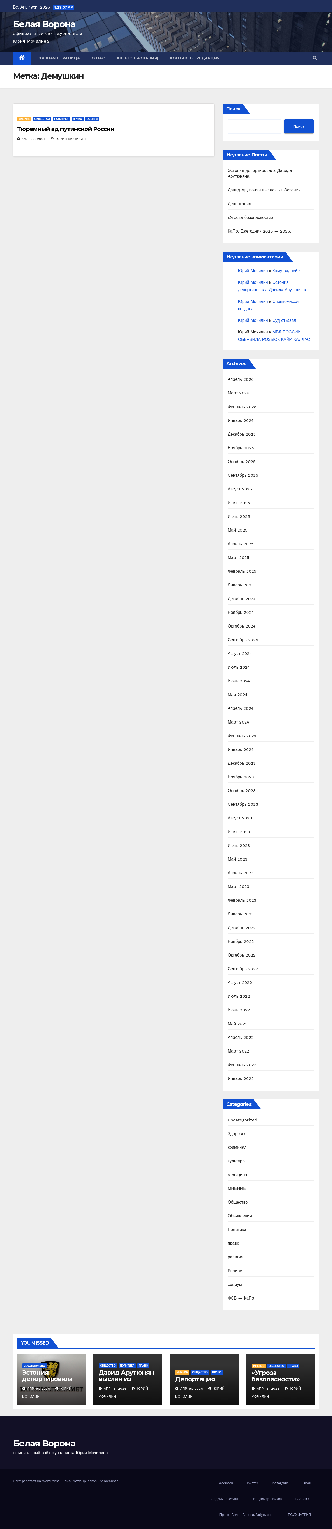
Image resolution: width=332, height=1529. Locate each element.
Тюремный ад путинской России (65, 128)
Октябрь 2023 (242, 790)
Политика (61, 118)
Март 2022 (238, 1051)
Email (306, 1483)
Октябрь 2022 (242, 955)
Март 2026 (239, 393)
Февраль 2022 (242, 1064)
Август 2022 (240, 982)
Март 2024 (238, 722)
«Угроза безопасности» (250, 217)
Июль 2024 (239, 667)
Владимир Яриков (267, 1499)
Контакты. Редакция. (195, 58)
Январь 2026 (241, 420)
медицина (237, 1174)
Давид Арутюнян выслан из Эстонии (264, 190)
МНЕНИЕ (24, 118)
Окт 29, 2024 (34, 139)
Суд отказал (284, 320)
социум (92, 118)
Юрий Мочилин (68, 139)
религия (235, 1257)
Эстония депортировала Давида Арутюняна (47, 1382)
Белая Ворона (44, 24)
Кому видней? (286, 270)
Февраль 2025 (242, 571)
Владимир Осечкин (224, 1499)
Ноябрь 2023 (241, 776)
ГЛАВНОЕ (303, 1499)
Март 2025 (238, 557)
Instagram (280, 1483)
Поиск (233, 108)
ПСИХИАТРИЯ (299, 1515)
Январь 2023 (241, 914)
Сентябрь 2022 (243, 968)
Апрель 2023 (241, 872)
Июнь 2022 (239, 1010)
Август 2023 (240, 818)
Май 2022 (237, 1023)
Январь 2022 (241, 1078)
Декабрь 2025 (242, 434)
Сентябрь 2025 (243, 475)
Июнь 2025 (239, 516)
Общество (42, 118)
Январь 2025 (241, 585)
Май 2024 (237, 694)
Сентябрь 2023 (243, 804)
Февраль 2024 (242, 735)
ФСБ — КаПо (241, 1298)
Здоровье (237, 1133)
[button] (315, 58)
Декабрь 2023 (242, 763)
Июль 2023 (239, 831)
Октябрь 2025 (242, 461)
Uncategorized (242, 1119)
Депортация (239, 203)
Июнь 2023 (239, 845)
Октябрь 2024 (242, 626)
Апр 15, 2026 (38, 1388)
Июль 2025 (239, 502)
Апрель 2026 (241, 379)
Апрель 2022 (241, 1037)
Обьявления (240, 1215)
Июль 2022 (239, 996)
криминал (237, 1147)
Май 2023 (237, 859)
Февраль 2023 (242, 900)
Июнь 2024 (239, 680)
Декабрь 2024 (242, 598)
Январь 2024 (241, 749)
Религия (236, 1270)
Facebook (225, 1483)
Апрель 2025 (241, 543)
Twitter (252, 1483)
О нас (98, 58)
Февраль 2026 (242, 406)
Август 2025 (240, 489)
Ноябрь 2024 (241, 612)
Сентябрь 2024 (243, 639)
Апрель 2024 (241, 708)
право (77, 118)
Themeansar (108, 1481)
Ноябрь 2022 (241, 941)
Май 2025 (237, 530)
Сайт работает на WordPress (37, 1481)
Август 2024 (240, 653)
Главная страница (58, 58)
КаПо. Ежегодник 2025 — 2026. (259, 231)
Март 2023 (238, 886)
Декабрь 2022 (242, 927)
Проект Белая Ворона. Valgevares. (246, 1515)
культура (236, 1161)
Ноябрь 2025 (241, 447)
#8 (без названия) (137, 58)
